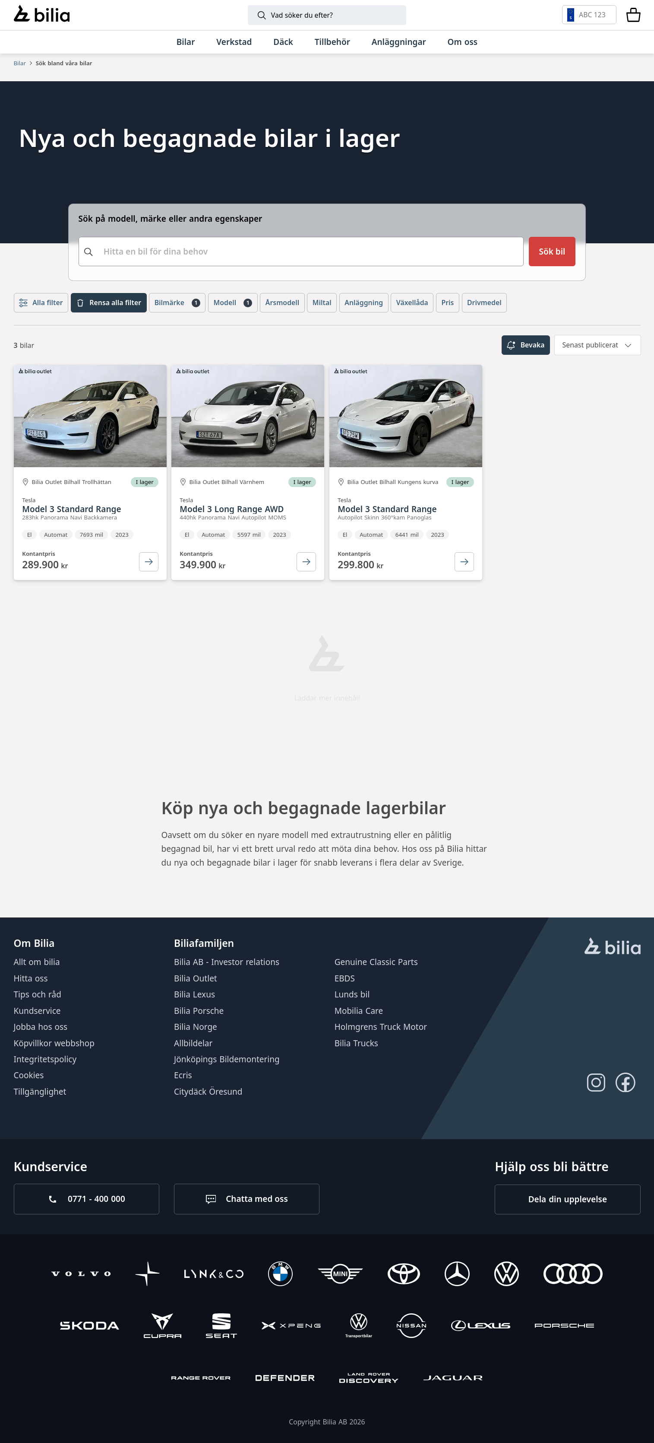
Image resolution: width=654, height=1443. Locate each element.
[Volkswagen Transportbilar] (358, 1327)
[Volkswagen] (506, 1275)
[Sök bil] (552, 250)
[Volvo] (81, 1275)
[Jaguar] (453, 1379)
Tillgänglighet (40, 1091)
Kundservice (37, 1010)
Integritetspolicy (45, 1059)
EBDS (345, 978)
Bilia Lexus (194, 994)
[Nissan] (411, 1327)
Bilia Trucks (356, 1042)
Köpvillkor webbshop (54, 1042)
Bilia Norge (195, 1026)
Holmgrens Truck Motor (381, 1026)
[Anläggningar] (399, 42)
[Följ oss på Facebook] (626, 1082)
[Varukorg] (633, 14)
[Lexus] (480, 1327)
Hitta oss (31, 978)
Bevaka (525, 343)
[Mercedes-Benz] (457, 1275)
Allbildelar (193, 1042)
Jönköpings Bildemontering (227, 1059)
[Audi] (573, 1275)
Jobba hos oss (41, 1026)
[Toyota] (404, 1275)
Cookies (29, 1075)
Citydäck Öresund (208, 1091)
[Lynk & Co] (213, 1275)
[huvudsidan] (612, 947)
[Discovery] (368, 1379)
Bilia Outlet (195, 978)
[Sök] (327, 15)
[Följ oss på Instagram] (596, 1082)
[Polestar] (147, 1275)
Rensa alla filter (108, 301)
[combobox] (301, 250)
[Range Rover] (201, 1379)
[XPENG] (291, 1327)
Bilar (20, 63)
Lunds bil (352, 994)
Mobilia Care (359, 1010)
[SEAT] (221, 1327)
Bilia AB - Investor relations (226, 962)
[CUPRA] (162, 1327)
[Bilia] (42, 15)
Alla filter (41, 301)
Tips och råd (37, 994)
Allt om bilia (37, 962)
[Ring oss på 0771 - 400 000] (86, 1199)
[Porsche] (564, 1327)
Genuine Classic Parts (376, 962)
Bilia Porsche (199, 1010)
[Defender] (285, 1379)
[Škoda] (89, 1327)
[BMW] (280, 1275)
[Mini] (340, 1275)
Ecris (183, 1075)
